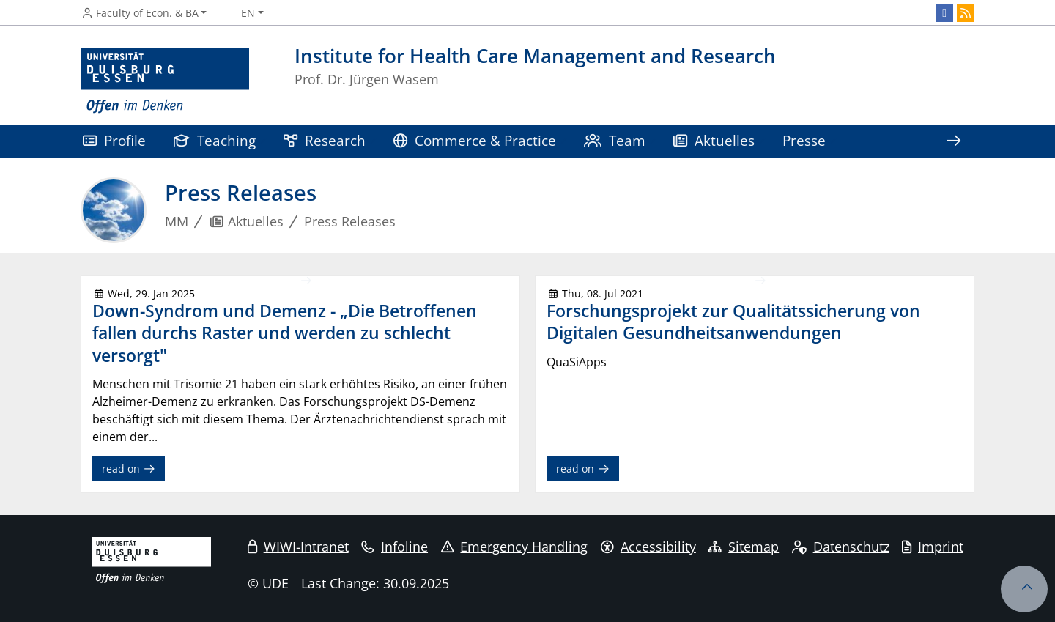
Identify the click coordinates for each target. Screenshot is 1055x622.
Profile (114, 140)
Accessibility (648, 546)
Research (325, 140)
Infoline (394, 546)
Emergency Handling (514, 546)
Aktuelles (714, 140)
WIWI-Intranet (298, 546)
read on (128, 468)
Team (614, 140)
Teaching (215, 140)
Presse (804, 140)
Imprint (932, 546)
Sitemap (743, 546)
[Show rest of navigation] (953, 141)
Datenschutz (840, 546)
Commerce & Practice (474, 140)
